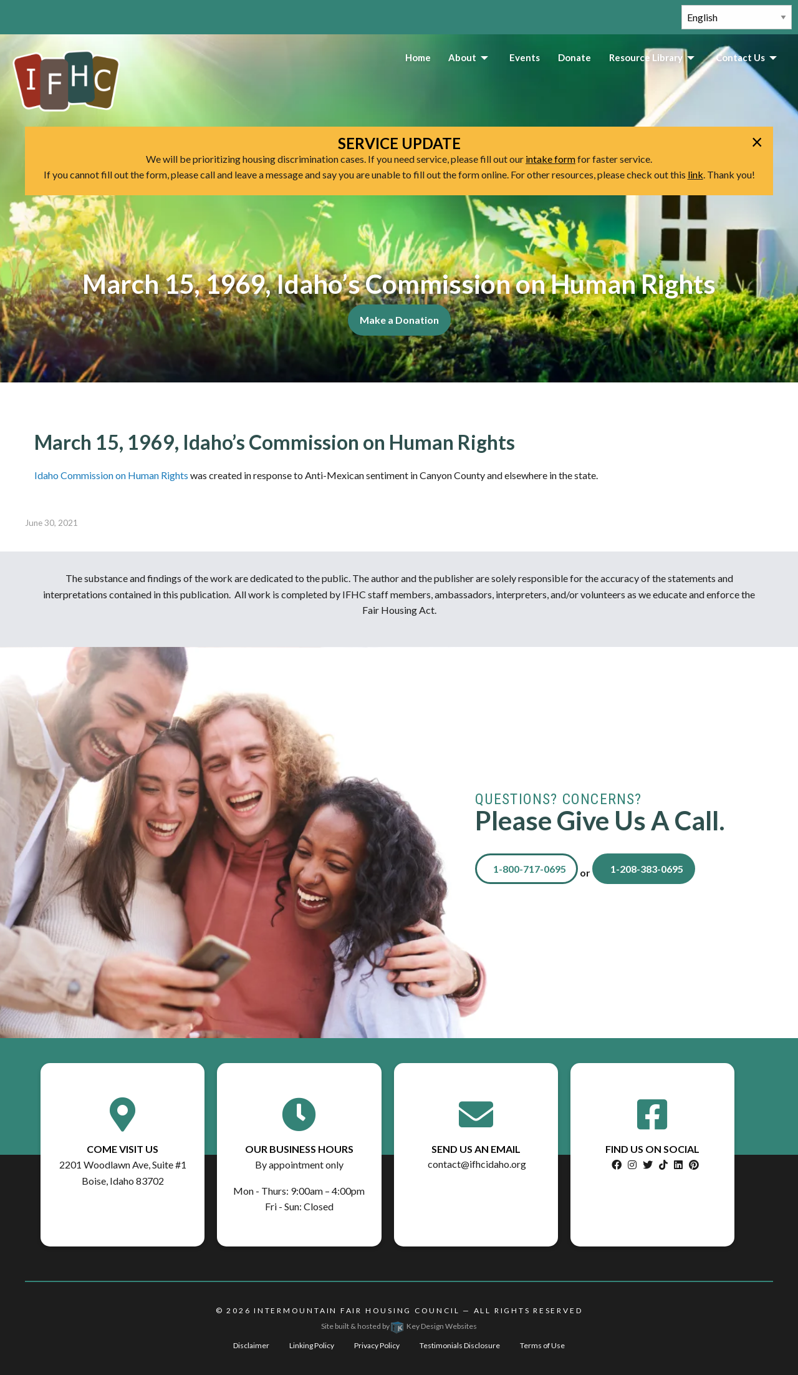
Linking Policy (311, 1345)
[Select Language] (736, 17)
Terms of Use (542, 1345)
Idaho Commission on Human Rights (111, 475)
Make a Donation (399, 320)
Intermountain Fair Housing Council (356, 1310)
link (695, 174)
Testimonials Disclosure (460, 1345)
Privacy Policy (377, 1345)
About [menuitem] (462, 57)
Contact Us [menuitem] (740, 57)
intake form (550, 159)
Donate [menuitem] (574, 57)
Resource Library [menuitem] (646, 57)
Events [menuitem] (524, 57)
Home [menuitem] (418, 57)
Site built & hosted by (399, 1326)
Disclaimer (251, 1345)
